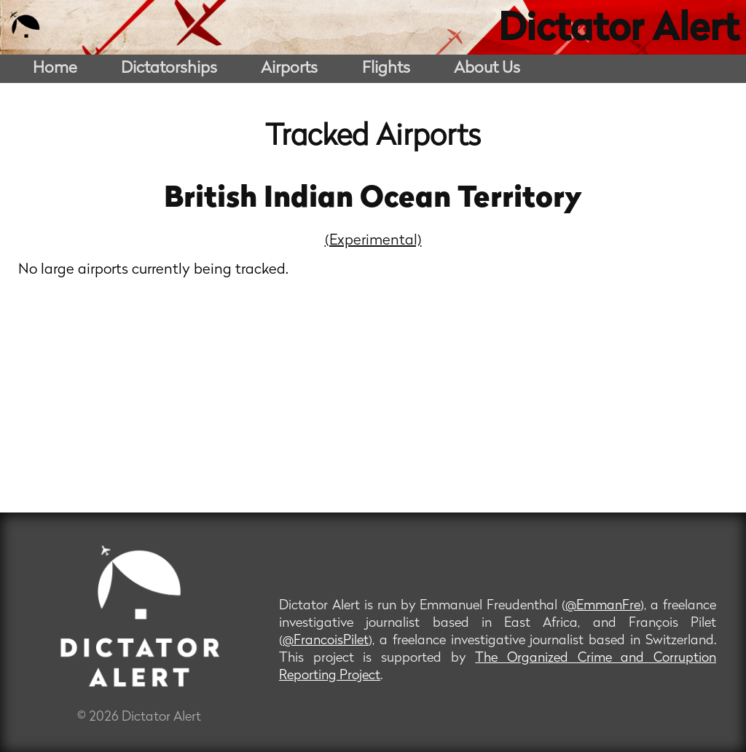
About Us (487, 68)
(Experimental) (373, 241)
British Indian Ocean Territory (373, 199)
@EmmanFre (602, 606)
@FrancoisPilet (326, 641)
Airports (289, 68)
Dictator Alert (618, 31)
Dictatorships (169, 68)
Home (55, 68)
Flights (386, 68)
